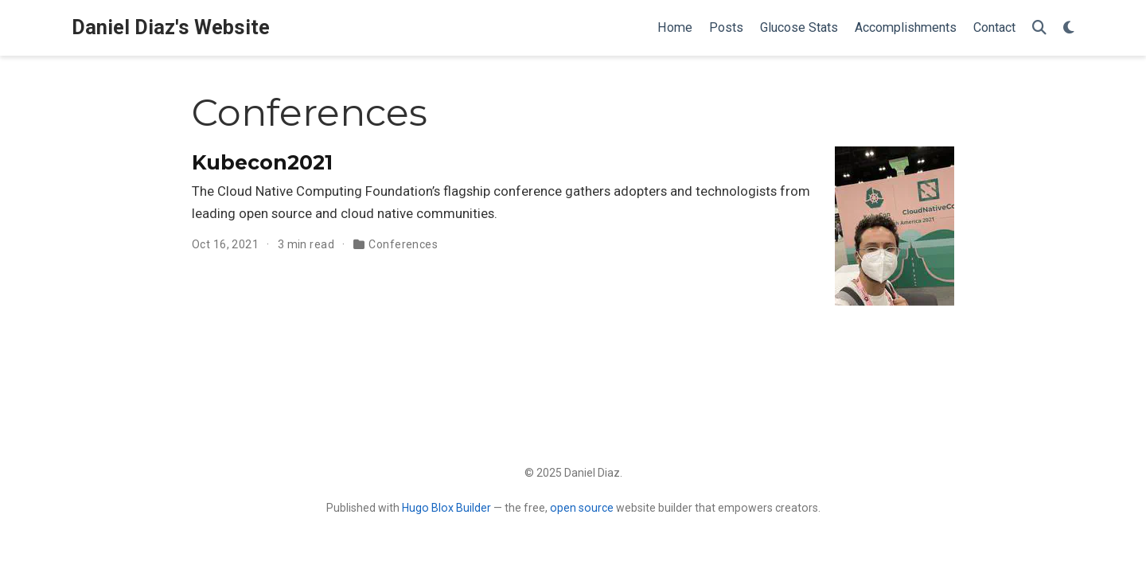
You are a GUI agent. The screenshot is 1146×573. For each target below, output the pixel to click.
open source (582, 507)
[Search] (1039, 28)
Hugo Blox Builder (446, 507)
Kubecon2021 (262, 162)
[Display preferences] (1068, 28)
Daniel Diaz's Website (171, 27)
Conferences (403, 244)
